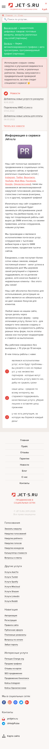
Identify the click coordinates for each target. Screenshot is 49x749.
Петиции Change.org (14, 658)
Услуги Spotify (11, 581)
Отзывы (24, 452)
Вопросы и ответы (13, 558)
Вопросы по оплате (14, 639)
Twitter (19, 177)
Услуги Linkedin (12, 596)
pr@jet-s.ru (12, 718)
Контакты (24, 483)
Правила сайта (11, 625)
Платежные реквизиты (15, 635)
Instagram (10, 177)
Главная (9, 15)
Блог (24, 470)
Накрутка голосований (15, 533)
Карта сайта (13, 736)
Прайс (24, 446)
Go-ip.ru (8, 43)
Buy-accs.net (10, 28)
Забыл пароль (11, 644)
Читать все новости (14, 126)
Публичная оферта (14, 630)
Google (9, 184)
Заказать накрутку (13, 528)
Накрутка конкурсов (14, 548)
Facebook (31, 180)
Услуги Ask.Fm (11, 572)
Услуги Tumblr (11, 577)
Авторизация (11, 615)
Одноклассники (22, 184)
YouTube (9, 180)
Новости (24, 464)
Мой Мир (20, 180)
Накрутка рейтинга (13, 538)
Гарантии (24, 458)
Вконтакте (29, 177)
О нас (24, 477)
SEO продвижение (13, 673)
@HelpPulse (13, 723)
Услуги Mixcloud (12, 586)
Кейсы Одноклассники (15, 688)
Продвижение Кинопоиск (17, 678)
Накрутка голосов (13, 543)
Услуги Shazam (12, 591)
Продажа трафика (13, 663)
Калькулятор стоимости (16, 553)
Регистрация (11, 620)
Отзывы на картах (13, 668)
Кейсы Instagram (12, 683)
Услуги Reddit (11, 601)
